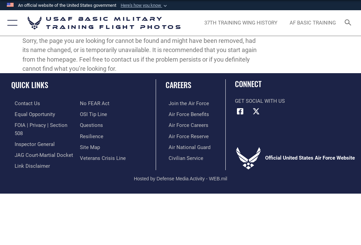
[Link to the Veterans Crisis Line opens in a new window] (103, 156)
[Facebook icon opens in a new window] (240, 112)
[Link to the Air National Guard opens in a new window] (186, 145)
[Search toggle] (349, 23)
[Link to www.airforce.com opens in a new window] (186, 103)
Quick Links (29, 84)
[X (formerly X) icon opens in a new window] (256, 112)
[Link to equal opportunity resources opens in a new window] (31, 114)
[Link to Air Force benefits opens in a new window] (186, 114)
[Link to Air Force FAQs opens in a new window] (91, 124)
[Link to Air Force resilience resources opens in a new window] (91, 135)
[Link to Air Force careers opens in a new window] (185, 124)
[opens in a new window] (241, 23)
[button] (144, 5)
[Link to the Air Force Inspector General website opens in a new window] (31, 142)
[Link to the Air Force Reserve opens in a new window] (186, 135)
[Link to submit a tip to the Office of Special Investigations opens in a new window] (93, 114)
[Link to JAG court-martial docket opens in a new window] (40, 153)
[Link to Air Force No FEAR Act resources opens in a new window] (94, 103)
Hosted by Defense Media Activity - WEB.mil (180, 175)
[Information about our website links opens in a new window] (29, 163)
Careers (178, 84)
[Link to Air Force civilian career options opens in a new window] (183, 156)
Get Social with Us (260, 101)
